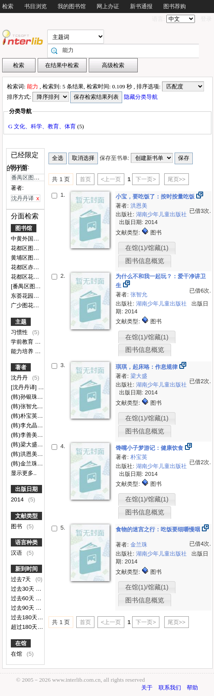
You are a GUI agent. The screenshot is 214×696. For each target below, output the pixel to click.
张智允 (138, 294)
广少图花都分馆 (31, 305)
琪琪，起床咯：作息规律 (147, 367)
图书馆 (23, 228)
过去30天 (23, 588)
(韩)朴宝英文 (28, 416)
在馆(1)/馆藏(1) (147, 247)
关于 (146, 687)
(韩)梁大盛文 (28, 444)
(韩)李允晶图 (28, 425)
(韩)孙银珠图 (28, 397)
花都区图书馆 (28, 248)
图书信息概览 (144, 260)
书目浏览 (35, 6)
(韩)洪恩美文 (28, 454)
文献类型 (26, 516)
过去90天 (23, 608)
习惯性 (20, 332)
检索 (7, 6)
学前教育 (23, 341)
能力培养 (23, 351)
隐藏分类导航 (141, 97)
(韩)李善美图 (28, 435)
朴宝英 (138, 457)
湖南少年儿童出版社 (161, 214)
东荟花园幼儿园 (31, 296)
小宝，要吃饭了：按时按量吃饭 (156, 196)
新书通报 (141, 6)
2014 (18, 499)
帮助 (192, 687)
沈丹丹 (20, 377)
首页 (85, 179)
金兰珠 (138, 544)
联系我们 (170, 687)
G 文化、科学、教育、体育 (42, 126)
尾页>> (177, 179)
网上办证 (108, 6)
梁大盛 (138, 376)
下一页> (146, 179)
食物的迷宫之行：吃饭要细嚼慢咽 (159, 529)
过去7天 (21, 579)
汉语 (17, 553)
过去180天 (25, 617)
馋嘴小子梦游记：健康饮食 (150, 448)
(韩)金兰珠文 (28, 463)
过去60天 (23, 598)
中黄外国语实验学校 (37, 238)
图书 (17, 526)
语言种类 (26, 542)
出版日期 (26, 489)
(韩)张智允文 (28, 406)
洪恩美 (138, 205)
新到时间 (26, 569)
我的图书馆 (72, 6)
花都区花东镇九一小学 (40, 276)
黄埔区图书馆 (28, 257)
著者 (20, 367)
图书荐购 (174, 6)
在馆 (20, 643)
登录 (206, 19)
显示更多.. (23, 473)
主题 (20, 322)
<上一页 (111, 179)
